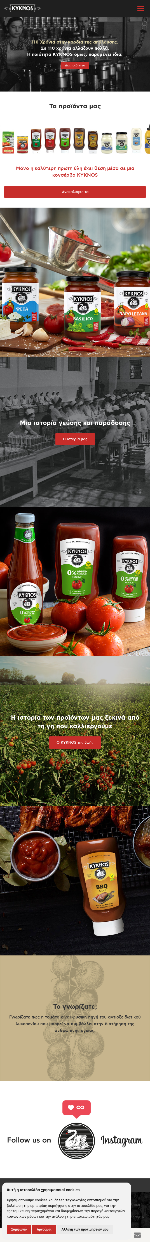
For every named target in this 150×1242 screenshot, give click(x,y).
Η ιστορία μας (75, 439)
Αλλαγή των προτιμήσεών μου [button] (85, 1229)
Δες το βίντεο (75, 66)
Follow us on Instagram (75, 1129)
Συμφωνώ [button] (19, 1229)
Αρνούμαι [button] (44, 1229)
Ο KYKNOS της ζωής (75, 742)
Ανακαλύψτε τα (75, 192)
